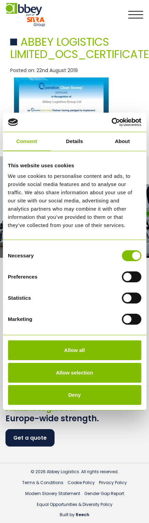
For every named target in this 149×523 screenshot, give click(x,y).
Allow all (74, 350)
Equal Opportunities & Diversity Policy (75, 504)
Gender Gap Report (104, 493)
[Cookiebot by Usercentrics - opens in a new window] (111, 122)
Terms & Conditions (42, 482)
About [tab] (122, 141)
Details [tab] (74, 141)
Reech (82, 515)
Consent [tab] (26, 141)
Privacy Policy (113, 482)
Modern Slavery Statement (52, 493)
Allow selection (74, 373)
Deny (74, 395)
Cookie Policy (81, 482)
